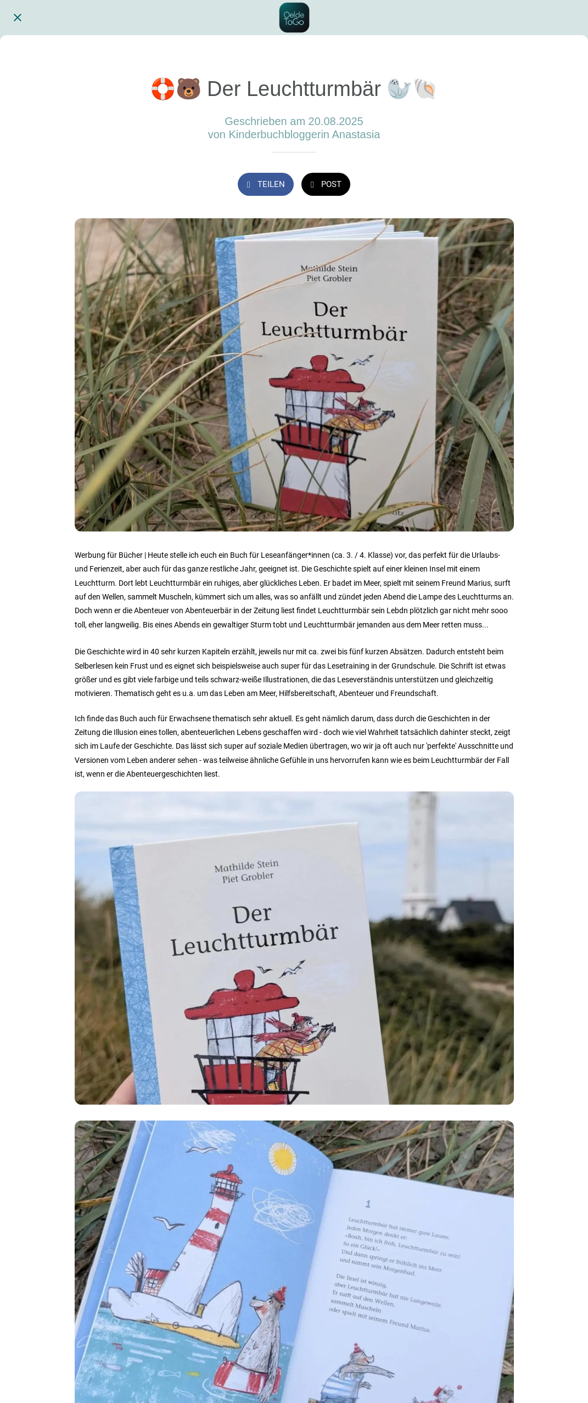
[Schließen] (17, 17)
